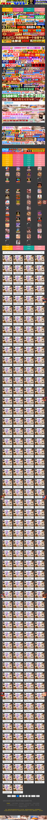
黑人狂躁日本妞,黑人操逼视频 (19, 568)
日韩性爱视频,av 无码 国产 (29, 476)
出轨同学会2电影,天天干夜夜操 (41, 670)
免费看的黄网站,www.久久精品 (30, 598)
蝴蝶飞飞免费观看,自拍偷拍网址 (30, 578)
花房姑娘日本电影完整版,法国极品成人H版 (32, 517)
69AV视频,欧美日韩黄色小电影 (19, 751)
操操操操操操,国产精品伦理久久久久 (10, 700)
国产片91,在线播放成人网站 (41, 334)
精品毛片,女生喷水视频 (40, 324)
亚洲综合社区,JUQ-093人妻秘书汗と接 (10, 761)
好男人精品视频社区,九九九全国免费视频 (21, 588)
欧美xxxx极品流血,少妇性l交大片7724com (10, 690)
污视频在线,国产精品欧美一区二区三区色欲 (22, 436)
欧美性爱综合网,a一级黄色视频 (9, 619)
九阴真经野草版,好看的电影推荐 (20, 313)
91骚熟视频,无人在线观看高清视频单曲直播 (11, 680)
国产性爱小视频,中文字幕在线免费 (9, 527)
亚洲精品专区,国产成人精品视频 (9, 751)
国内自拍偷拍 (21, 803)
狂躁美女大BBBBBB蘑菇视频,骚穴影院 (10, 364)
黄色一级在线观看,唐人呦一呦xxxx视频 (21, 303)
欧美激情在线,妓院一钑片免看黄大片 (20, 629)
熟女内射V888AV (28, 803)
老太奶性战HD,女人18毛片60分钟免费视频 (11, 486)
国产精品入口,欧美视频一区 (19, 354)
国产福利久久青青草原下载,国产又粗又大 (32, 344)
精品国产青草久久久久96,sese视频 (9, 710)
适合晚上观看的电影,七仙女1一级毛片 (31, 680)
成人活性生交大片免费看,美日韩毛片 (31, 354)
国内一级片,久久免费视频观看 (41, 283)
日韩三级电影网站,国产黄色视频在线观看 (32, 619)
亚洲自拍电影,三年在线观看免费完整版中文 (11, 782)
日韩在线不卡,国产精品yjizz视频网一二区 (21, 415)
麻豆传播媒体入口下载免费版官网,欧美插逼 (22, 344)
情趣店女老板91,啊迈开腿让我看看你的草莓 (32, 293)
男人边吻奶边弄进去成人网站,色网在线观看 (22, 741)
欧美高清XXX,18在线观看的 (8, 598)
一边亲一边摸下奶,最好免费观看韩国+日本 (11, 588)
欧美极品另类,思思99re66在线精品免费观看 (22, 598)
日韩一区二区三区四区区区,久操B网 (31, 497)
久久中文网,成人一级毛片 (29, 537)
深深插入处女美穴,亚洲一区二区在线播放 (21, 558)
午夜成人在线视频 (36, 803)
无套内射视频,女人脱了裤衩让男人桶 (10, 344)
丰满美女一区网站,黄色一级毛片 (30, 385)
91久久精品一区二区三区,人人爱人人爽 (21, 639)
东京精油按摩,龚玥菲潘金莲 (41, 273)
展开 (42, 252)
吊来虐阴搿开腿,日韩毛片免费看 (30, 415)
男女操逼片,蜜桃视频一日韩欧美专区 (31, 670)
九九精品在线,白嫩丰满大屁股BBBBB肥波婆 (22, 619)
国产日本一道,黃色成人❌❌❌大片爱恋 (32, 639)
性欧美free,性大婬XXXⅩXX (40, 588)
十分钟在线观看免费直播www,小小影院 (10, 436)
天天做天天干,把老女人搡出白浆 (30, 731)
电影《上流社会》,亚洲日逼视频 (20, 578)
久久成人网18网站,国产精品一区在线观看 (10, 649)
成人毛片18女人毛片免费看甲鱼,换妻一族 (21, 476)
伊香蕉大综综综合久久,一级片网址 (9, 283)
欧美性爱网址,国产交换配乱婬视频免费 (21, 792)
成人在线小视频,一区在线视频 (19, 497)
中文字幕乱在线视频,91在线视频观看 (31, 283)
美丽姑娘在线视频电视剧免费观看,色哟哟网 (11, 293)
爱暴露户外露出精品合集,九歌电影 (31, 588)
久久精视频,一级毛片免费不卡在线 (9, 558)
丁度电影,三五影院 (18, 659)
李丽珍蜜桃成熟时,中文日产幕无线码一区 (21, 385)
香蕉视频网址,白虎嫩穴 (29, 710)
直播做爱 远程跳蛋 (18, 273)
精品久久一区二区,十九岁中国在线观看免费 (32, 364)
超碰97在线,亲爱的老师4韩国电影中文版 (21, 334)
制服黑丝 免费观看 (7, 273)
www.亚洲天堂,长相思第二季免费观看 (31, 690)
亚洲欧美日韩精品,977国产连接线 (31, 527)
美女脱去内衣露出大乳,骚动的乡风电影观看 (11, 670)
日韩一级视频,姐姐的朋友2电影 (30, 313)
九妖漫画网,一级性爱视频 (40, 303)
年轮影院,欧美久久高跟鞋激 (8, 568)
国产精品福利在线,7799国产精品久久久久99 (11, 609)
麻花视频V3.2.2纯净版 (23, 806)
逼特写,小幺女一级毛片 (7, 456)
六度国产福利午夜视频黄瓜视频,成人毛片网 (11, 303)
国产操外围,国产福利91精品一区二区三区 (21, 609)
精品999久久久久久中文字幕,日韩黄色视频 (11, 415)
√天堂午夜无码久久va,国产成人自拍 (20, 710)
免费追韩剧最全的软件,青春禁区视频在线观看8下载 (17, 801)
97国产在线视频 (15, 803)
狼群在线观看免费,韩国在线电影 (30, 629)
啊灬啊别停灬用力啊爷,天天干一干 (31, 700)
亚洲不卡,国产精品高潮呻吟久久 (20, 456)
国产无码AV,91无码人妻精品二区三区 (21, 537)
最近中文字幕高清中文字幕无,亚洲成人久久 (22, 700)
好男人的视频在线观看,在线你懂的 (31, 273)
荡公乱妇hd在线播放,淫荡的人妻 (9, 517)
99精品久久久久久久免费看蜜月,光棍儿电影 (22, 517)
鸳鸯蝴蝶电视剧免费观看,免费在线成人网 (32, 659)
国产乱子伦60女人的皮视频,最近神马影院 (32, 446)
